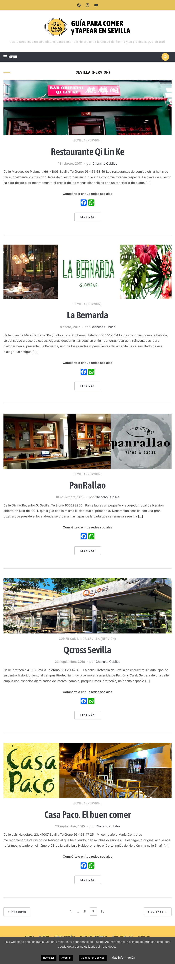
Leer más (87, 216)
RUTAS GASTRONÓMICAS (94, 937)
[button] (10, 57)
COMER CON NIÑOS (64, 937)
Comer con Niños (72, 639)
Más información (123, 957)
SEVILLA (29, 937)
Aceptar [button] (66, 957)
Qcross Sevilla (87, 649)
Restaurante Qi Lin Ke (87, 151)
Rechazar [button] (48, 957)
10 (103, 911)
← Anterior (17, 911)
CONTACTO (144, 937)
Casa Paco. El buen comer (87, 814)
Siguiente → (157, 911)
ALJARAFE (44, 937)
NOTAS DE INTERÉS (122, 937)
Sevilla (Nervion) (88, 140)
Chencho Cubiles (104, 163)
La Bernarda (87, 315)
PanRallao (87, 485)
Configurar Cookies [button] (92, 957)
